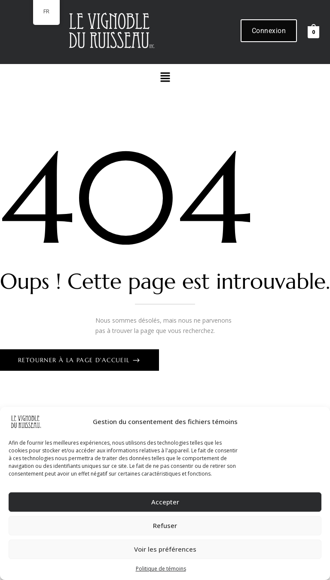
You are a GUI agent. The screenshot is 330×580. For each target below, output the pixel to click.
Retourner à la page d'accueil (75, 360)
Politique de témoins (161, 568)
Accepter (165, 502)
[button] (165, 77)
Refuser (165, 525)
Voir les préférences (165, 549)
